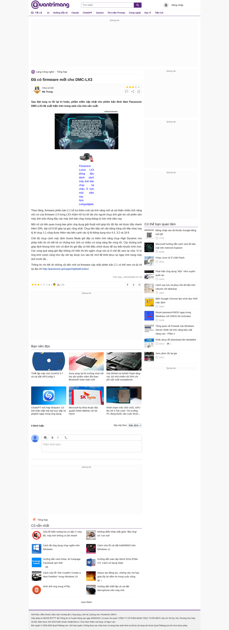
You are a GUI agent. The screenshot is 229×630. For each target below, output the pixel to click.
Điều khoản (46, 614)
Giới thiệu (35, 614)
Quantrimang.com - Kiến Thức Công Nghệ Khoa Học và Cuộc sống (50, 5)
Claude (75, 12)
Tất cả (38, 12)
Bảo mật (55, 614)
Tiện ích (159, 12)
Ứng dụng (76, 614)
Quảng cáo (94, 614)
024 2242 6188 (54, 622)
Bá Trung (47, 91)
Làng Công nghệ (45, 71)
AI (48, 12)
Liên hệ (85, 614)
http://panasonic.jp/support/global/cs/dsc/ (66, 269)
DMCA (113, 614)
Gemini (100, 12)
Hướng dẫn (66, 614)
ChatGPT (87, 12)
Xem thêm (86, 602)
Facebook (105, 614)
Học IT (147, 12)
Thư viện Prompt (116, 12)
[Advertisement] (114, 44)
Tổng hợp (62, 71)
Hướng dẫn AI (60, 12)
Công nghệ (135, 12)
